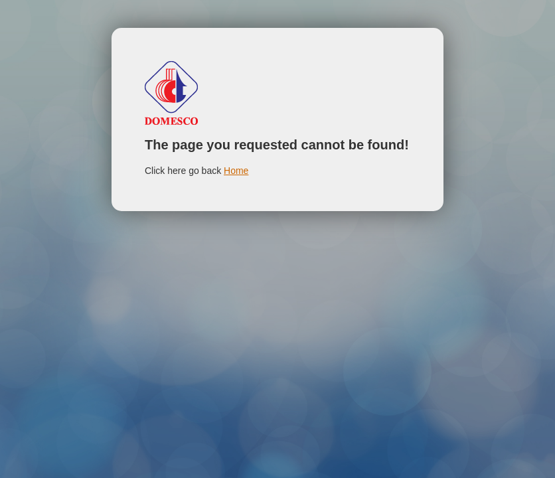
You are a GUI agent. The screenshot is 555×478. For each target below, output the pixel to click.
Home (236, 170)
